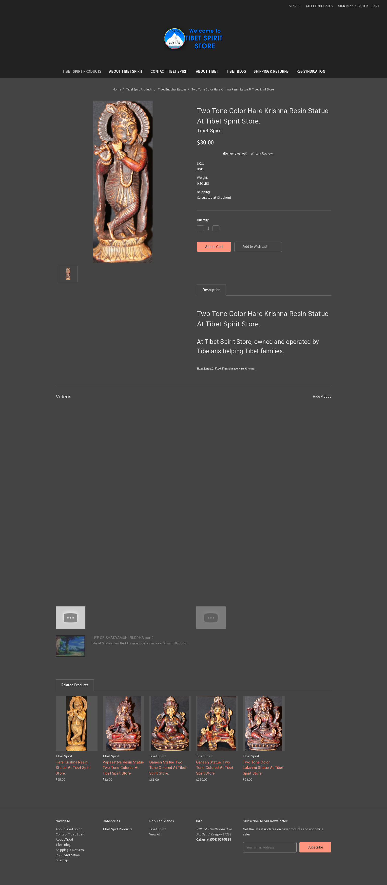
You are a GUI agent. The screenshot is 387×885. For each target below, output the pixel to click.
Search (294, 6)
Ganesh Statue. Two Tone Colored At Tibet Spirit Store (214, 768)
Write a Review (262, 153)
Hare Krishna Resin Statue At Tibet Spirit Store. (73, 768)
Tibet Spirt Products (81, 71)
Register (361, 6)
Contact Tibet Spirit (169, 71)
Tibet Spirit (157, 829)
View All (154, 834)
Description (211, 289)
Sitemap (62, 860)
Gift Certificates (319, 6)
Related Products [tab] (74, 685)
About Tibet (207, 71)
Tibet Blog (236, 71)
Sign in (343, 6)
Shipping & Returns (271, 71)
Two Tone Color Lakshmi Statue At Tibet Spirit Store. (263, 768)
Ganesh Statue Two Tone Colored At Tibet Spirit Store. (167, 768)
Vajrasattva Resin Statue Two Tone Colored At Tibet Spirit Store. (123, 768)
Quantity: (203, 220)
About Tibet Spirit (126, 71)
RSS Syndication (310, 71)
